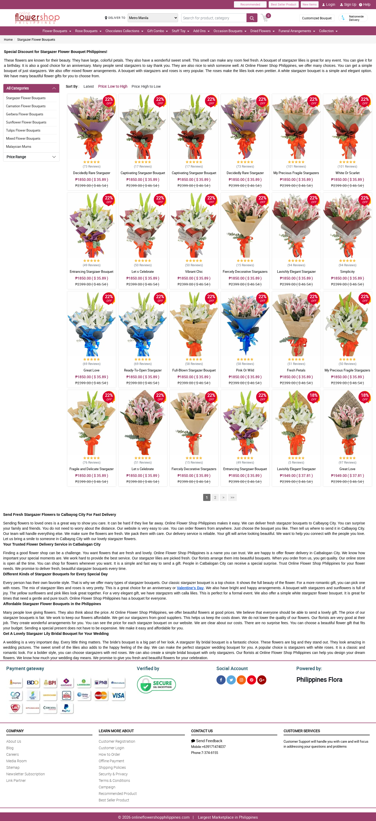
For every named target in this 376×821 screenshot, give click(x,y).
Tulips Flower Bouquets (23, 130)
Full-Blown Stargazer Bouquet (194, 370)
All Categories (18, 88)
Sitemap (13, 766)
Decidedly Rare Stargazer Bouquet (91, 175)
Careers (12, 753)
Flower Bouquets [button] (57, 30)
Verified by (147, 667)
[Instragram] (241, 679)
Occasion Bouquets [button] (230, 30)
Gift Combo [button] (157, 30)
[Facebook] (221, 679)
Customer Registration (117, 740)
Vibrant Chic (194, 271)
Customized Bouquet (317, 18)
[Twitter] (231, 679)
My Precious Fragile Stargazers (296, 172)
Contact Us (202, 730)
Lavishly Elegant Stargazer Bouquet (296, 274)
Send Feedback (206, 739)
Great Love (91, 370)
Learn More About (116, 730)
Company (15, 730)
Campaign (107, 786)
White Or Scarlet (348, 172)
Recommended (250, 4)
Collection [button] (328, 30)
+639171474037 (214, 745)
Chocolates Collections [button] (124, 30)
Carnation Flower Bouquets (26, 106)
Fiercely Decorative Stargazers (245, 271)
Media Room (16, 760)
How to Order (109, 753)
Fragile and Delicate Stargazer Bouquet (91, 471)
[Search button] (251, 17)
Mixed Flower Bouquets (23, 138)
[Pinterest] (251, 679)
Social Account (230, 667)
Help (365, 4)
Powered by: (308, 667)
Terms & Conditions (114, 779)
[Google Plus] (261, 679)
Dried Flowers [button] (262, 30)
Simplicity (347, 271)
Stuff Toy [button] (180, 30)
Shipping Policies (112, 766)
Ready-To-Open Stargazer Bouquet (143, 372)
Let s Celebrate (143, 271)
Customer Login (111, 747)
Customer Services (302, 730)
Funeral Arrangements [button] (297, 30)
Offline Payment (111, 760)
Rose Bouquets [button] (88, 30)
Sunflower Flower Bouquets (26, 122)
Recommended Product (118, 792)
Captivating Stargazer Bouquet (143, 172)
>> (232, 497)
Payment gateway (22, 667)
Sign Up (348, 4)
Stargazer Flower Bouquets (36, 39)
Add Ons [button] (201, 30)
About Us (13, 740)
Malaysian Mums (18, 146)
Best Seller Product (283, 4)
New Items (310, 4)
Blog (10, 747)
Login (328, 4)
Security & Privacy (113, 773)
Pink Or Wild (245, 370)
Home (8, 39)
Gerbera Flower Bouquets (24, 114)
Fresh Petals (296, 370)
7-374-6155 (209, 751)
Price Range (16, 156)
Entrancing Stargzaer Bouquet (91, 271)
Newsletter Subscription (25, 773)
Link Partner (16, 779)
